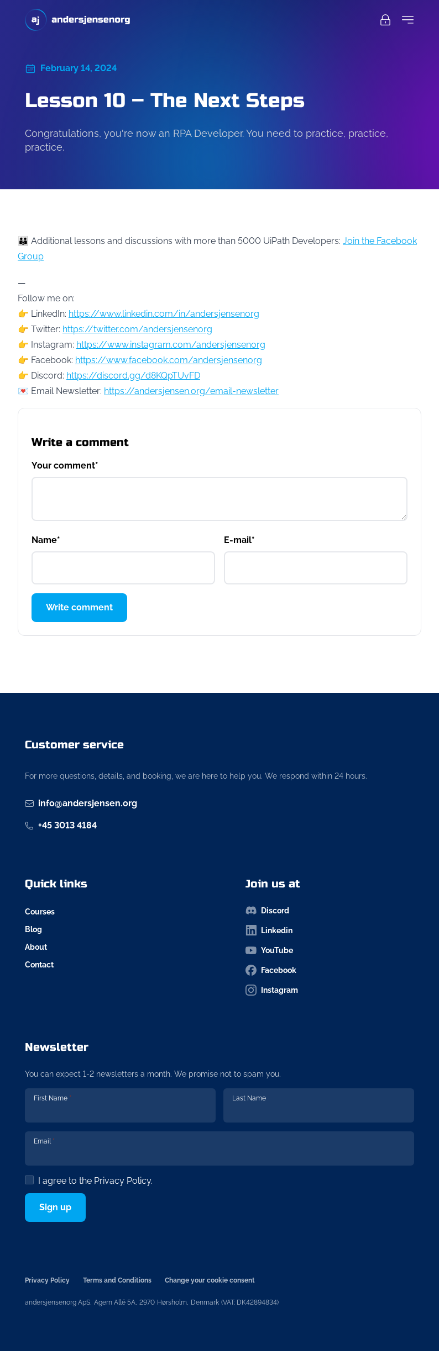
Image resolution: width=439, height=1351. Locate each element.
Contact (39, 964)
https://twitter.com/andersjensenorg (137, 329)
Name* (46, 540)
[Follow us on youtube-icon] (329, 950)
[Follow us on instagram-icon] (329, 990)
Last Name (249, 1098)
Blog (33, 929)
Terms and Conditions (117, 1280)
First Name (52, 1098)
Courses (40, 911)
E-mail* (239, 540)
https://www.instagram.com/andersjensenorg (170, 344)
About (36, 947)
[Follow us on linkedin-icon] (329, 930)
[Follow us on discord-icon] (329, 910)
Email (44, 1141)
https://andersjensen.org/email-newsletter (191, 391)
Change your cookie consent (210, 1280)
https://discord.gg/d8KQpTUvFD (133, 375)
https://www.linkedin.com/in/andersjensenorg (164, 314)
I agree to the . (95, 1181)
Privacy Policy (122, 1181)
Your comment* (65, 465)
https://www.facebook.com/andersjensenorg (168, 360)
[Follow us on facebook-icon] (329, 970)
